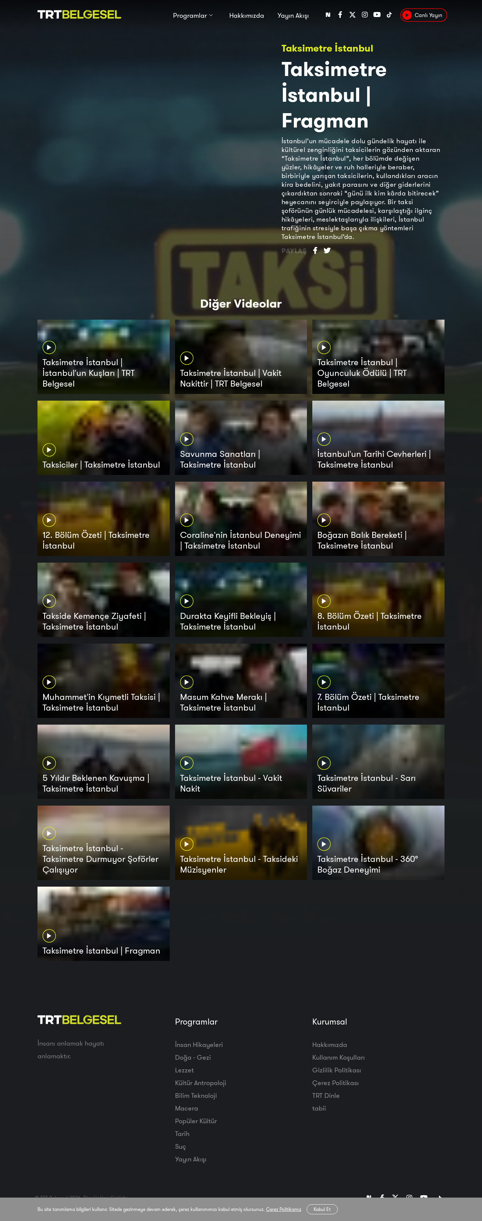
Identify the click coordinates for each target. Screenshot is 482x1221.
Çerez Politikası (335, 1082)
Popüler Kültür (196, 1121)
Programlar (190, 16)
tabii (319, 1108)
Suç (180, 1146)
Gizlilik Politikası (336, 1070)
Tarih (182, 1133)
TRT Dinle (326, 1095)
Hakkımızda (246, 16)
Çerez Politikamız (283, 1209)
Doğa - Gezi (193, 1057)
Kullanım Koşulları (338, 1057)
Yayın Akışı (293, 16)
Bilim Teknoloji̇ (196, 1095)
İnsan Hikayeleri (199, 1044)
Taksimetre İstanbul (327, 48)
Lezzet (184, 1070)
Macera (186, 1108)
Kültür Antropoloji (200, 1082)
